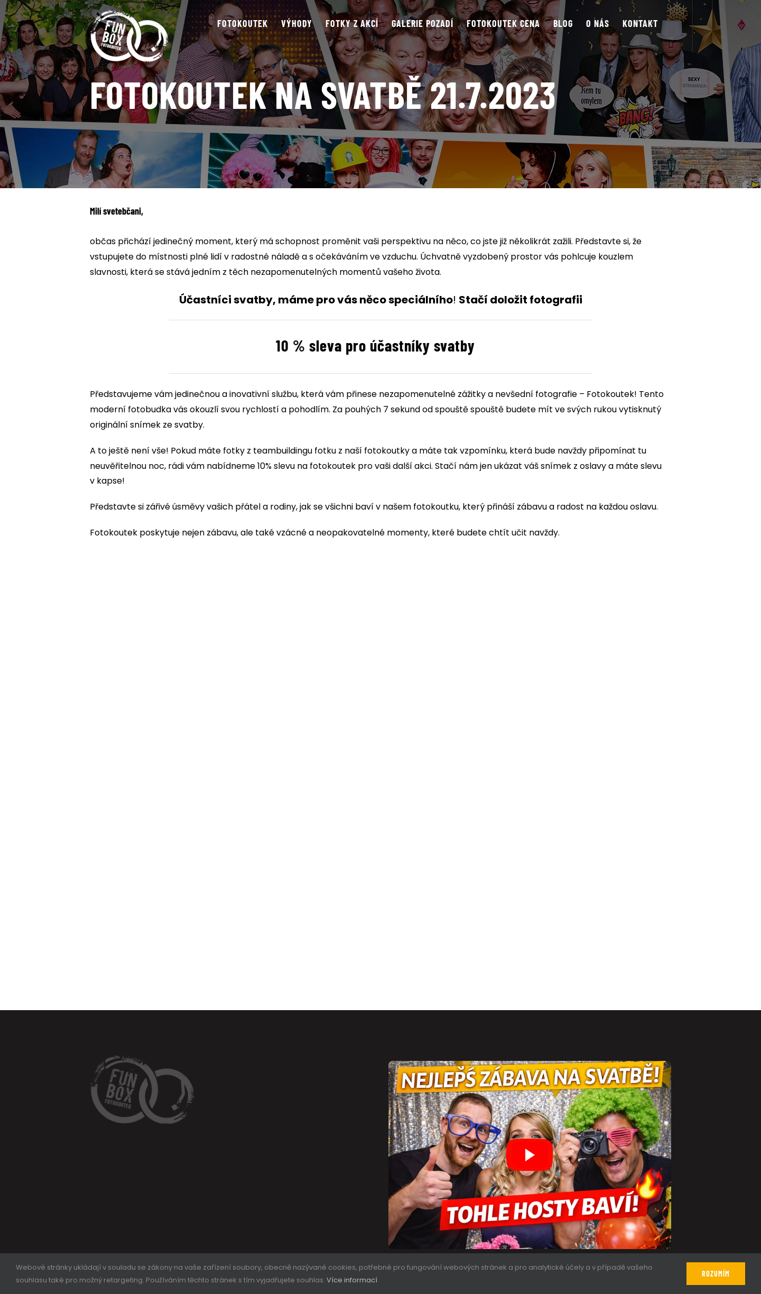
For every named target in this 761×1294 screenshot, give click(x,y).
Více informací (352, 1280)
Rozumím (716, 1273)
